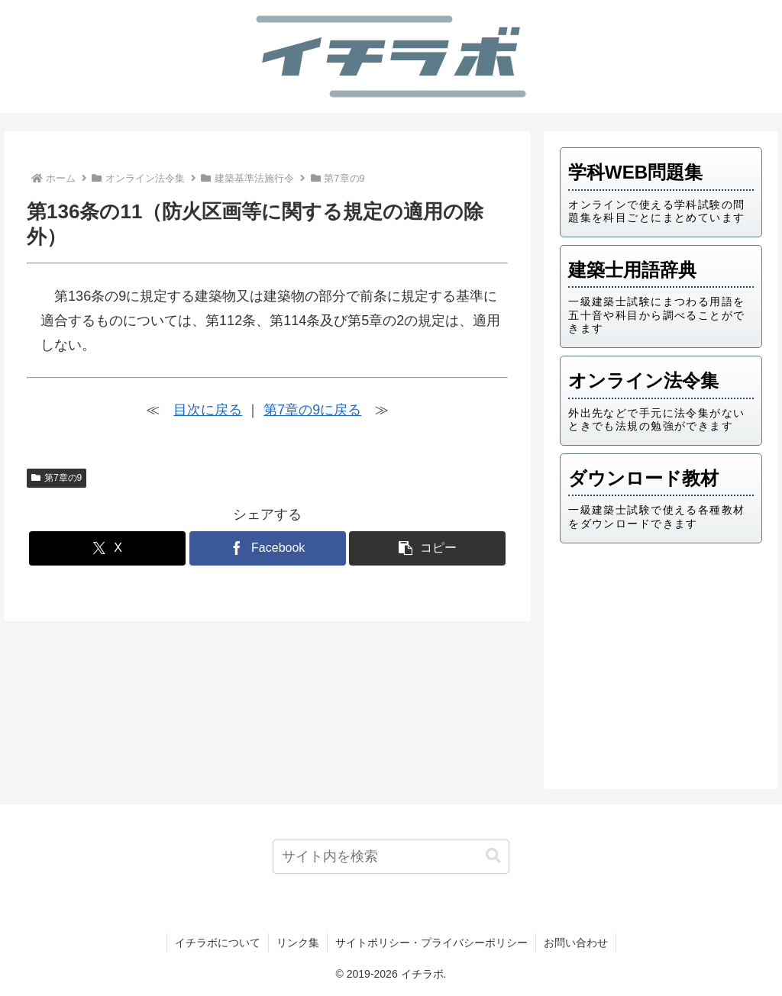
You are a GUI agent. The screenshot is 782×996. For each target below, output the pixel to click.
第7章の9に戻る (312, 409)
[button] (427, 548)
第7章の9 (56, 477)
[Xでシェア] (107, 548)
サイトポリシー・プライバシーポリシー (431, 942)
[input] (391, 857)
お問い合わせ (576, 942)
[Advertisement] (660, 661)
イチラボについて (217, 942)
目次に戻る (207, 409)
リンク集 (297, 942)
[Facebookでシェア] (267, 548)
